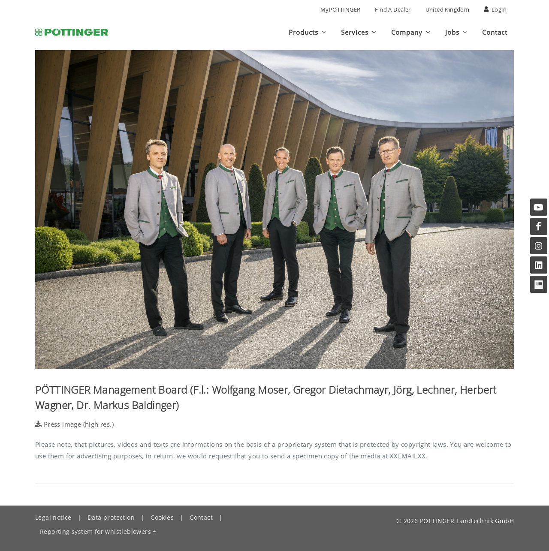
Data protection (111, 517)
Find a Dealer (392, 9)
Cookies (162, 517)
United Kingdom (447, 9)
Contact (201, 517)
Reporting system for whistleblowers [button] (95, 531)
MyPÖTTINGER (340, 9)
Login (495, 9)
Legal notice (53, 517)
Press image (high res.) (74, 424)
